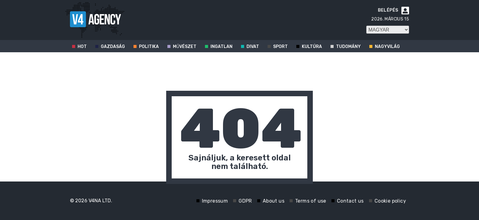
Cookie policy (390, 201)
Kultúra (312, 46)
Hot (82, 46)
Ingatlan (221, 46)
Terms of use (310, 201)
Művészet (184, 46)
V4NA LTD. (100, 201)
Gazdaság (113, 46)
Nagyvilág (387, 46)
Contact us (350, 201)
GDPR (245, 201)
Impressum (215, 201)
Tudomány (348, 46)
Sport (280, 46)
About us (273, 201)
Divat (253, 46)
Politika (149, 46)
